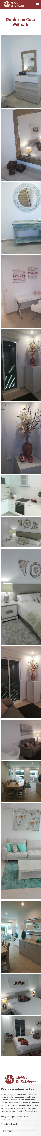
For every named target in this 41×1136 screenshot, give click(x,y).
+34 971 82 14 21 (8, 1096)
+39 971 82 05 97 (9, 1106)
